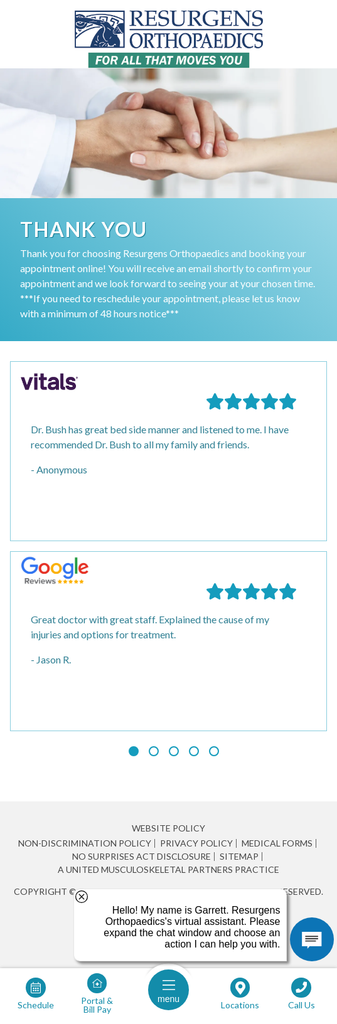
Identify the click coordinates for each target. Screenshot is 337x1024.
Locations (240, 1005)
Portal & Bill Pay (97, 1004)
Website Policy (168, 828)
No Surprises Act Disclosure (141, 856)
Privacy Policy (196, 843)
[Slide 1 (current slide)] (134, 751)
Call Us (301, 1005)
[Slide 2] (154, 751)
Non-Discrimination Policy (84, 843)
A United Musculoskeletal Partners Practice (168, 869)
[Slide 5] (214, 751)
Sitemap (239, 856)
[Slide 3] (174, 751)
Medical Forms (277, 843)
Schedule (36, 1005)
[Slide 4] (194, 751)
